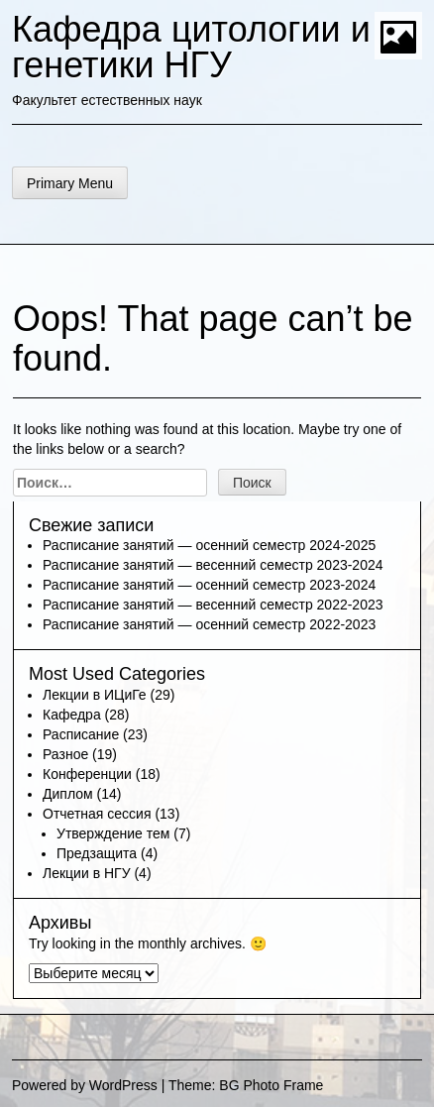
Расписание (81, 734)
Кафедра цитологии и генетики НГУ (191, 47)
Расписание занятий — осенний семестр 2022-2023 (209, 624)
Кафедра (72, 714)
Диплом (68, 794)
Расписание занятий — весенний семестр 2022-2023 (213, 604)
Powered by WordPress (85, 1085)
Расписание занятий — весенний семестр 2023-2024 (213, 565)
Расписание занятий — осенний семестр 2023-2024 (209, 585)
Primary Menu (70, 183)
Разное (65, 754)
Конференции (87, 774)
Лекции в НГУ (87, 873)
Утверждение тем (112, 833)
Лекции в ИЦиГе (95, 695)
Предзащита (96, 853)
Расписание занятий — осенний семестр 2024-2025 (209, 545)
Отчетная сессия (97, 814)
